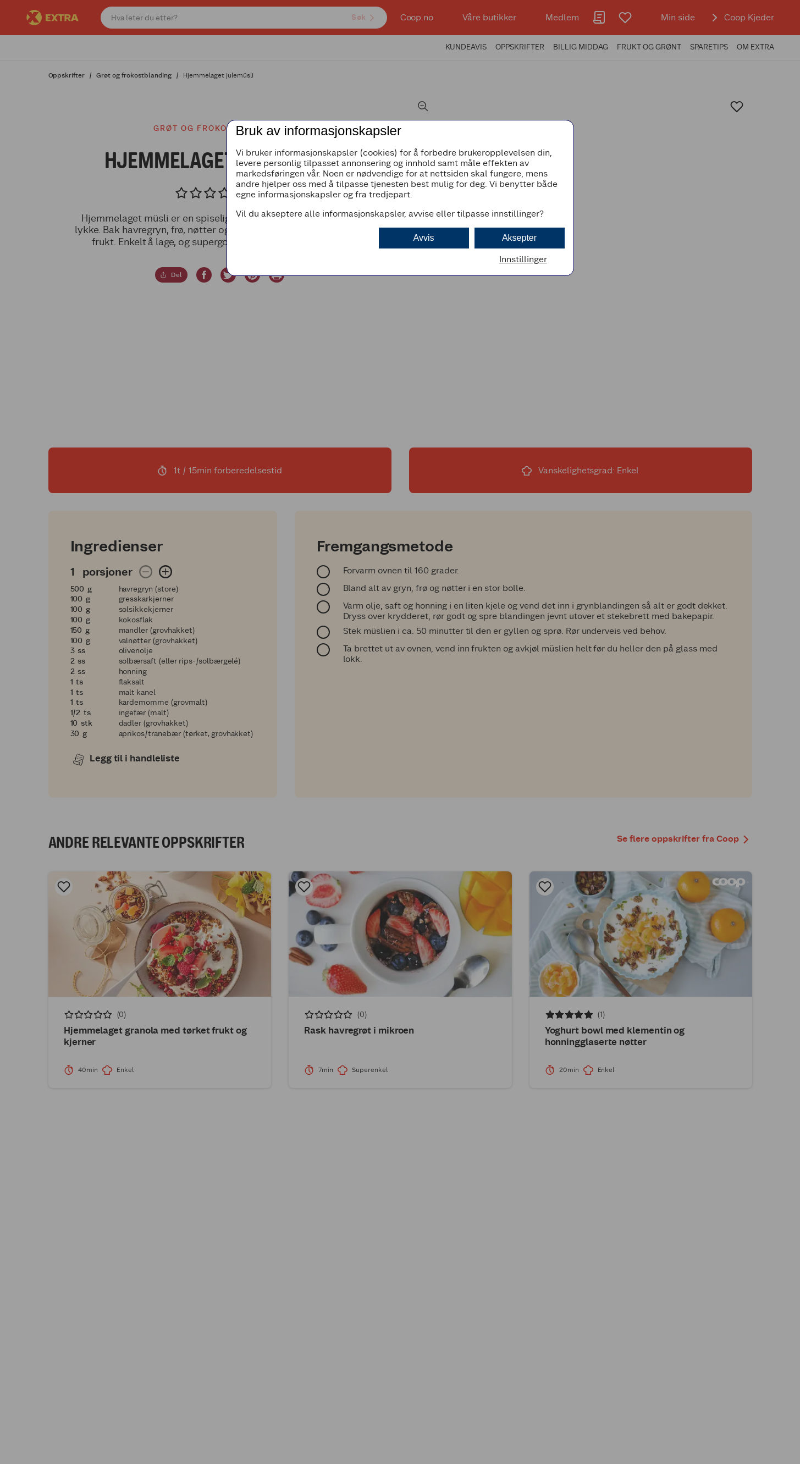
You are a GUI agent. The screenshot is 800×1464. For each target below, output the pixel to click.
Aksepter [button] (519, 237)
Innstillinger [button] (523, 259)
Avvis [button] (423, 237)
